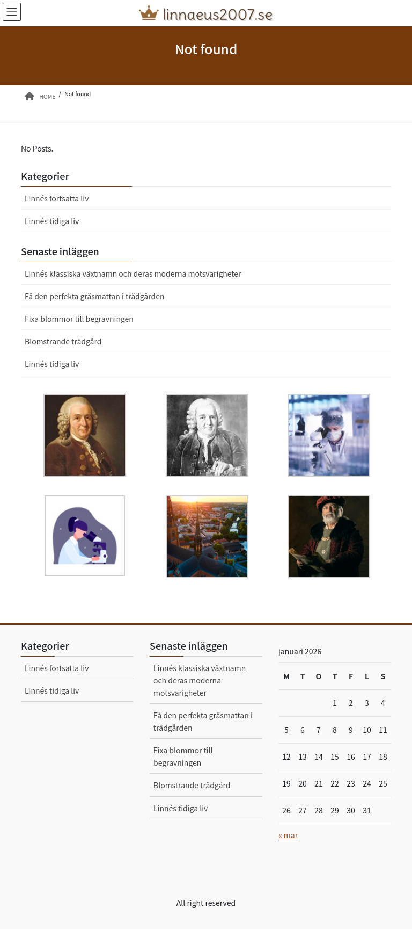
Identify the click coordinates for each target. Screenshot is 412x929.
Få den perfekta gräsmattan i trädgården (94, 296)
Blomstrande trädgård (63, 341)
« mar (288, 835)
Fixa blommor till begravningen (79, 318)
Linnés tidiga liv (52, 220)
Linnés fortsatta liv (57, 198)
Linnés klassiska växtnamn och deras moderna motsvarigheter (133, 273)
